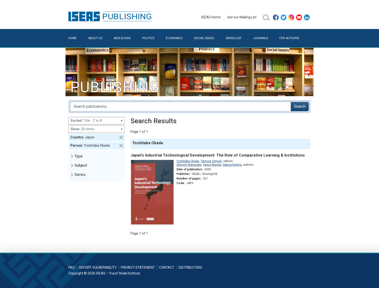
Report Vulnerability (98, 267)
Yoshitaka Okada (187, 161)
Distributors (190, 267)
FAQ (71, 267)
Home (72, 38)
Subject (80, 165)
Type (78, 156)
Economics (174, 38)
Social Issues (204, 38)
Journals (260, 38)
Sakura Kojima (232, 164)
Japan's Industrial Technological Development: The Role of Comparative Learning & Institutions (218, 155)
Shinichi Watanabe (188, 164)
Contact (167, 267)
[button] (121, 137)
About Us (95, 38)
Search (300, 106)
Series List (233, 38)
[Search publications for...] (180, 106)
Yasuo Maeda (212, 164)
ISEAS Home (211, 17)
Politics (148, 38)
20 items (97, 129)
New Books (122, 38)
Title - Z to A (97, 120)
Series (80, 174)
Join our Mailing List (241, 17)
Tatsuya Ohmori (211, 161)
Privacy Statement (138, 267)
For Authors (289, 38)
